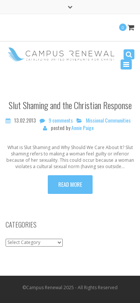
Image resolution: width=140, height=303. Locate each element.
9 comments (61, 120)
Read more (70, 184)
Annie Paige (82, 128)
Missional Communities (108, 120)
